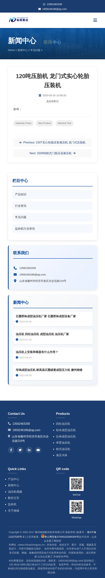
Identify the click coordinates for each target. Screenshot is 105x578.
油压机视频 (15, 491)
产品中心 (13, 479)
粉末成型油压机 (66, 430)
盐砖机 (12, 504)
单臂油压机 (63, 442)
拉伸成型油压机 (66, 436)
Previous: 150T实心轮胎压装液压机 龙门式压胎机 (52, 142)
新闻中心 (23, 50)
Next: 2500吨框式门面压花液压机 (52, 153)
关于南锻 (13, 510)
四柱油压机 (63, 423)
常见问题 (35, 50)
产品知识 (20, 194)
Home (11, 50)
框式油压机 (63, 449)
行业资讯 (20, 205)
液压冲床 (61, 455)
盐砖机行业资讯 (25, 228)
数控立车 (13, 497)
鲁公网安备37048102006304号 (60, 536)
